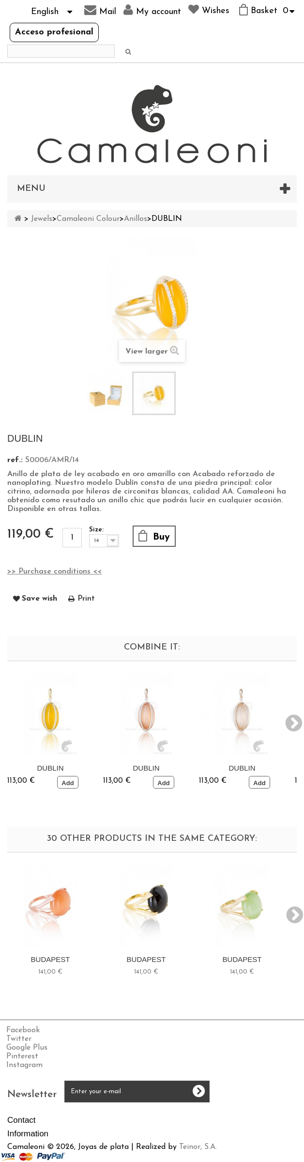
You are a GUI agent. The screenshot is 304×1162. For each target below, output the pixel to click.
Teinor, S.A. (198, 1147)
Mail (100, 10)
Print (86, 599)
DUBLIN (50, 768)
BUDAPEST (50, 959)
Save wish (39, 599)
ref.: (15, 460)
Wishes (208, 9)
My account (152, 10)
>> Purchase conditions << (54, 571)
